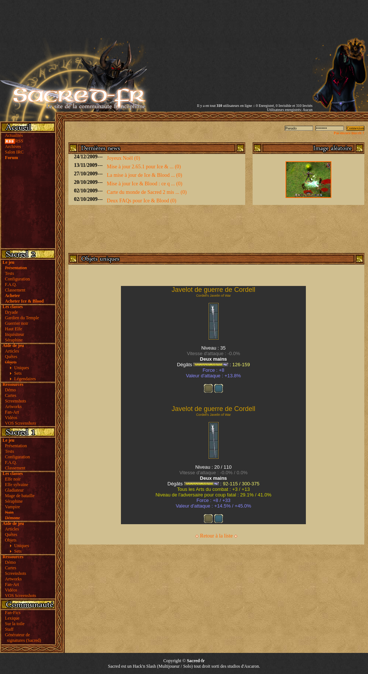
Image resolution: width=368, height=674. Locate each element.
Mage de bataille (19, 495)
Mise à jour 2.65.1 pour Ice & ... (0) (144, 166)
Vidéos (11, 417)
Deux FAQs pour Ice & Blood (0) (141, 200)
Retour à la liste (216, 536)
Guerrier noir (16, 323)
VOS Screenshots (20, 423)
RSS (14, 141)
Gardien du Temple (22, 317)
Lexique (12, 618)
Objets (10, 540)
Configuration (17, 279)
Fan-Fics (12, 612)
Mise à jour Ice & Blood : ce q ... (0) (144, 183)
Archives (13, 146)
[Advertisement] (231, 52)
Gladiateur (14, 490)
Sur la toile (14, 623)
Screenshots (15, 401)
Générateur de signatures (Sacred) (22, 637)
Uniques (21, 367)
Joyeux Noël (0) (123, 158)
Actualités (14, 135)
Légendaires (25, 378)
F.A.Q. (11, 284)
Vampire (12, 506)
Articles (12, 351)
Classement (15, 290)
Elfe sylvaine (16, 484)
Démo (10, 389)
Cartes (10, 395)
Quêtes (11, 356)
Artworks (13, 406)
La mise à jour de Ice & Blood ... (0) (144, 175)
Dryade (11, 312)
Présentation (16, 445)
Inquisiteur (14, 334)
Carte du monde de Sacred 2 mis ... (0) (147, 192)
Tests (9, 273)
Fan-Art (12, 412)
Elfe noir (12, 479)
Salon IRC (14, 152)
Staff (9, 629)
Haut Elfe (13, 328)
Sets (17, 373)
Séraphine (14, 340)
